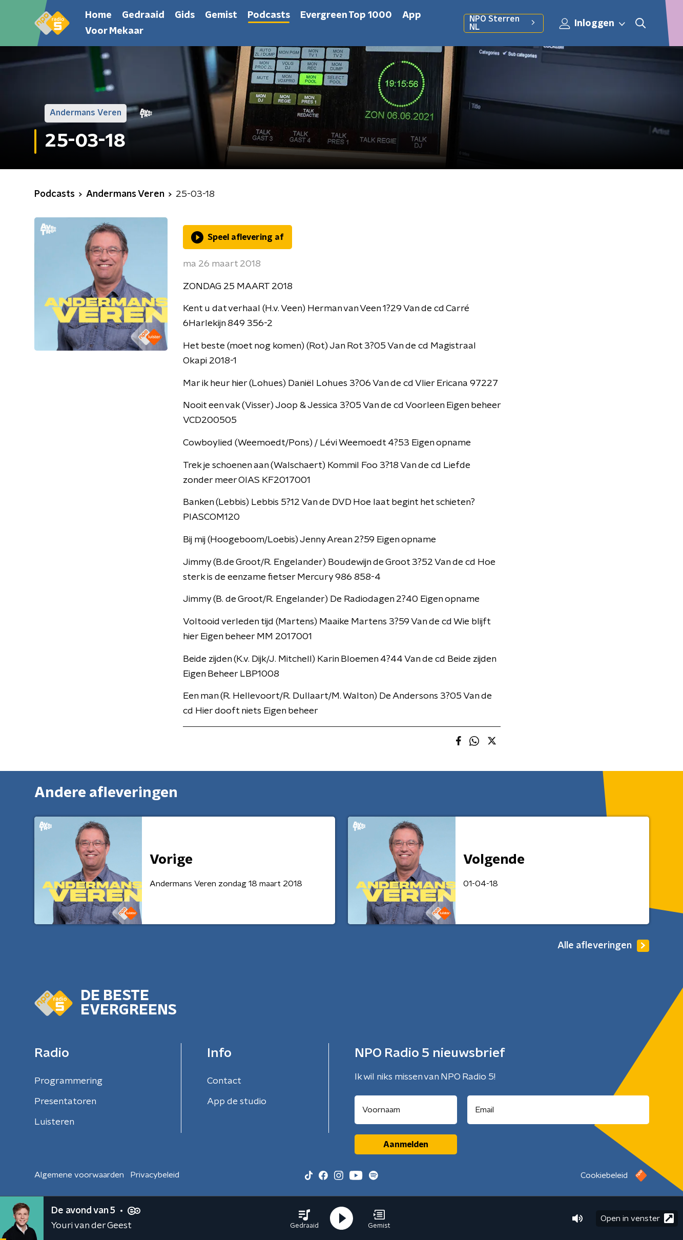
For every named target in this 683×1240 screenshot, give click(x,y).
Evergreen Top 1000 (346, 15)
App (411, 15)
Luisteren (54, 1122)
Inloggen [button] (593, 23)
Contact (224, 1081)
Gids (185, 15)
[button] (304, 1218)
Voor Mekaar (114, 31)
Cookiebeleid (604, 1175)
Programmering (68, 1081)
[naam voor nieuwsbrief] (406, 1109)
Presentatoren (65, 1101)
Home (98, 15)
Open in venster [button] (637, 1218)
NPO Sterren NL (503, 23)
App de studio (236, 1101)
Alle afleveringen (603, 946)
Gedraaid (143, 15)
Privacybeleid (154, 1175)
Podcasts (268, 15)
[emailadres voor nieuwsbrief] (558, 1109)
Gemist (221, 15)
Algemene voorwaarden (79, 1175)
